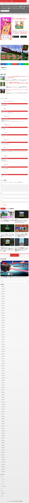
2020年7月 (3, 442)
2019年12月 (3, 459)
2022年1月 (3, 399)
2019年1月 (3, 466)
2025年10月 (3, 291)
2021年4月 (3, 421)
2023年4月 (3, 363)
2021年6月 (3, 416)
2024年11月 (3, 317)
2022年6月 (3, 387)
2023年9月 (3, 351)
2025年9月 (3, 293)
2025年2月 (3, 310)
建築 (13, 3)
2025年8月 (3, 296)
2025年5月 (3, 303)
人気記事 (5, 3)
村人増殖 (2, 493)
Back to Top (14, 255)
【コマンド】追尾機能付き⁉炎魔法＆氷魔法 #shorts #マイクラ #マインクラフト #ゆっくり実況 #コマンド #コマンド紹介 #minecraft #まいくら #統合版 (16, 83)
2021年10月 (3, 406)
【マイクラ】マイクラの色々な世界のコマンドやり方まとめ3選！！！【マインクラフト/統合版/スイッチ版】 (21, 235)
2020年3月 (3, 452)
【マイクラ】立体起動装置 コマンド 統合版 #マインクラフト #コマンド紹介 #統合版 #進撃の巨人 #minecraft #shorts (21, 249)
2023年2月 (3, 368)
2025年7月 (3, 298)
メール (1, 196)
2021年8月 (3, 411)
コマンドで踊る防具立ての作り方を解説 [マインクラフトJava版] (7, 221)
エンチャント (19, 3)
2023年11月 (3, 346)
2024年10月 (3, 320)
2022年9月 (3, 380)
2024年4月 (3, 334)
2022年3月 (3, 394)
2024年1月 (3, 341)
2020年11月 (3, 433)
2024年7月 (3, 327)
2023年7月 (3, 356)
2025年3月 (3, 308)
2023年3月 (3, 365)
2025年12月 (3, 286)
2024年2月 (3, 339)
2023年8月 (3, 353)
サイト (1, 200)
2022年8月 (3, 382)
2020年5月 (3, 447)
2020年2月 (3, 454)
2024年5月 (3, 332)
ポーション (3, 483)
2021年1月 (3, 428)
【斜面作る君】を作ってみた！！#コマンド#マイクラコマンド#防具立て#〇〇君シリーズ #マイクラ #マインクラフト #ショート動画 (7, 249)
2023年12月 (3, 344)
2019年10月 (3, 464)
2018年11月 (3, 471)
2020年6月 (3, 445)
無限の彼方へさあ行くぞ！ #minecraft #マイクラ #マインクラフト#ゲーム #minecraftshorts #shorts (21, 221)
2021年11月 (3, 404)
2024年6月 (3, 329)
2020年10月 (3, 435)
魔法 (10, 3)
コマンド (24, 3)
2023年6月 (3, 358)
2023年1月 (3, 370)
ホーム (1, 3)
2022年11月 (3, 375)
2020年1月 (3, 457)
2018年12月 (3, 469)
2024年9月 (3, 322)
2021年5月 (3, 418)
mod (8, 3)
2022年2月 (3, 397)
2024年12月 (3, 315)
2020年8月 (3, 440)
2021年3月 (3, 423)
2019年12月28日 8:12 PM (5, 103)
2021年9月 (3, 409)
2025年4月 (3, 305)
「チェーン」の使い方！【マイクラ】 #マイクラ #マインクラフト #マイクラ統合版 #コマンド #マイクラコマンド (7, 235)
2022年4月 (3, 392)
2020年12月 (3, 430)
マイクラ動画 (3, 486)
